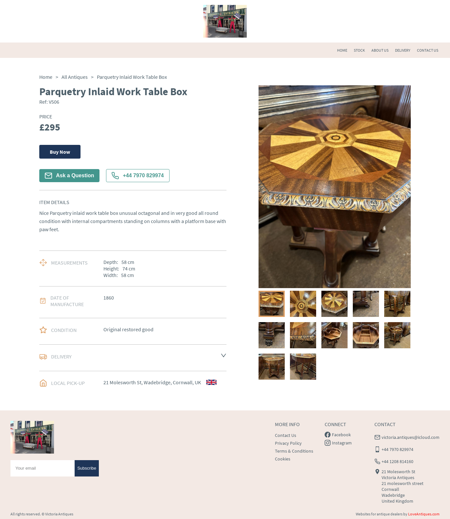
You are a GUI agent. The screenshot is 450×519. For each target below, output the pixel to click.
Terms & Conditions (294, 451)
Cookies (282, 459)
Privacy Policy (288, 443)
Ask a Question (69, 176)
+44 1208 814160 (397, 461)
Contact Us (285, 435)
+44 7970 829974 (138, 175)
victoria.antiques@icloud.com (411, 437)
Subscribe (86, 468)
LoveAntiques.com (424, 513)
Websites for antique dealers (379, 513)
